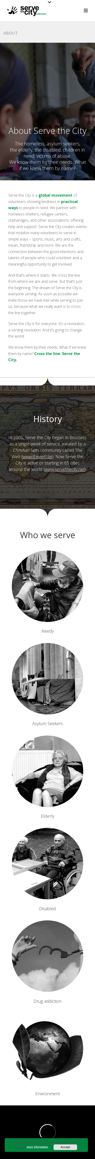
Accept (65, 1147)
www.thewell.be (37, 456)
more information (37, 1147)
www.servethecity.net (65, 469)
